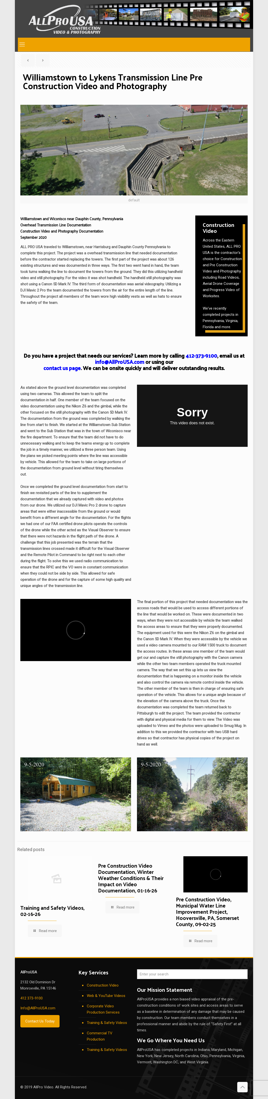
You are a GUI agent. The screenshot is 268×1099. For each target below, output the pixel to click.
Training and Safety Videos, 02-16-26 (52, 910)
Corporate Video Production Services (103, 1009)
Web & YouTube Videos (106, 995)
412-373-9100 (201, 355)
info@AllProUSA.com (119, 361)
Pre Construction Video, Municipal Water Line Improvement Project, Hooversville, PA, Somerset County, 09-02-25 (207, 911)
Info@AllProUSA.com (37, 1008)
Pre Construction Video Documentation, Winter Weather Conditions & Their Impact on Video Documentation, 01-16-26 (131, 878)
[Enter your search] (192, 974)
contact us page (62, 368)
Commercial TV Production (99, 1036)
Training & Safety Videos (107, 1022)
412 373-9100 (31, 998)
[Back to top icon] (242, 1087)
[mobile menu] (22, 44)
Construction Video (103, 985)
